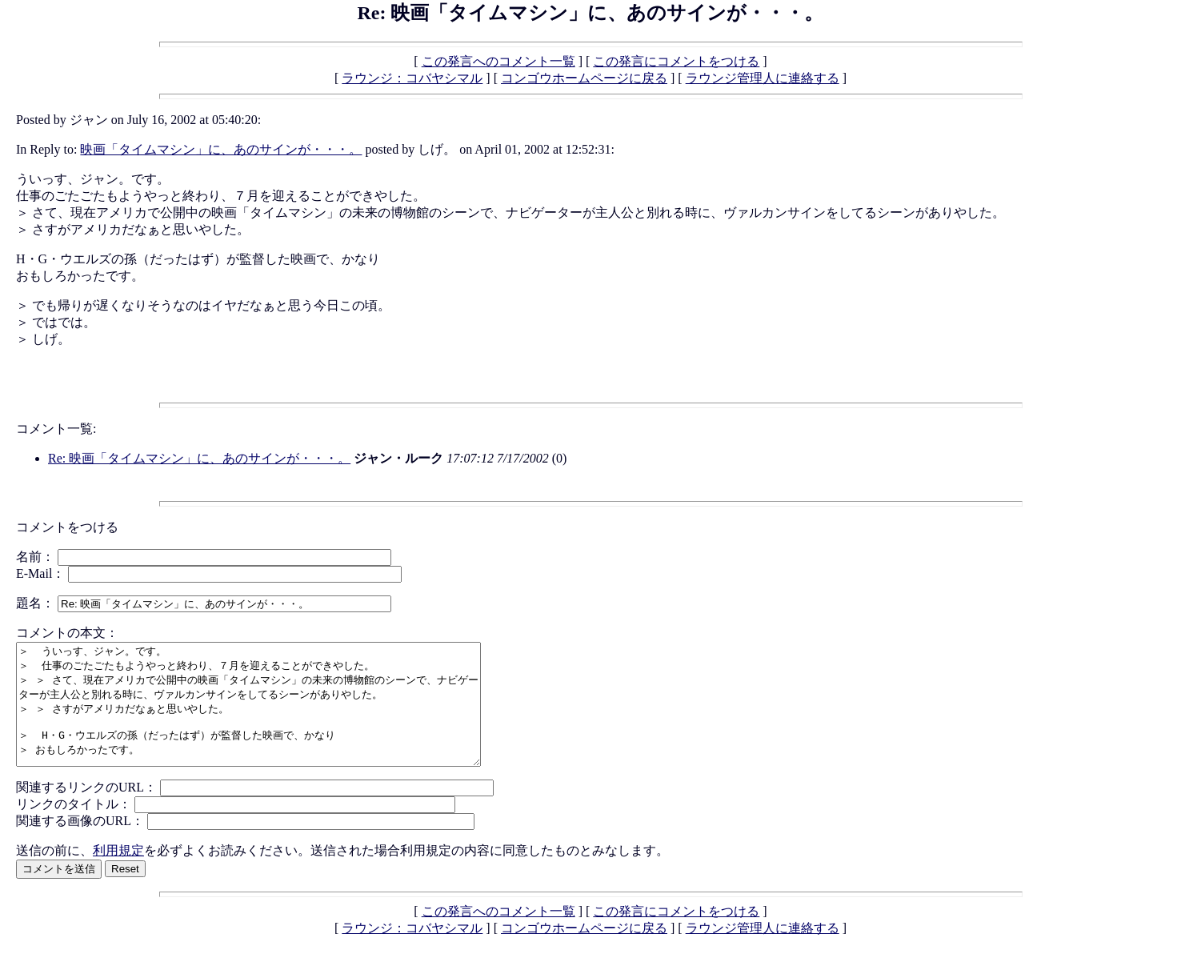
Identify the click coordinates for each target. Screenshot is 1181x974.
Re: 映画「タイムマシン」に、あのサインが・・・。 (199, 458)
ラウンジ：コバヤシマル (412, 78)
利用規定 (118, 874)
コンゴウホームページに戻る (584, 78)
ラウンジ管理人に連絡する (762, 78)
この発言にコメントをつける (676, 61)
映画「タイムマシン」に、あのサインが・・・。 (221, 149)
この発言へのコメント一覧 (498, 61)
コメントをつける (67, 527)
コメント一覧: (56, 428)
